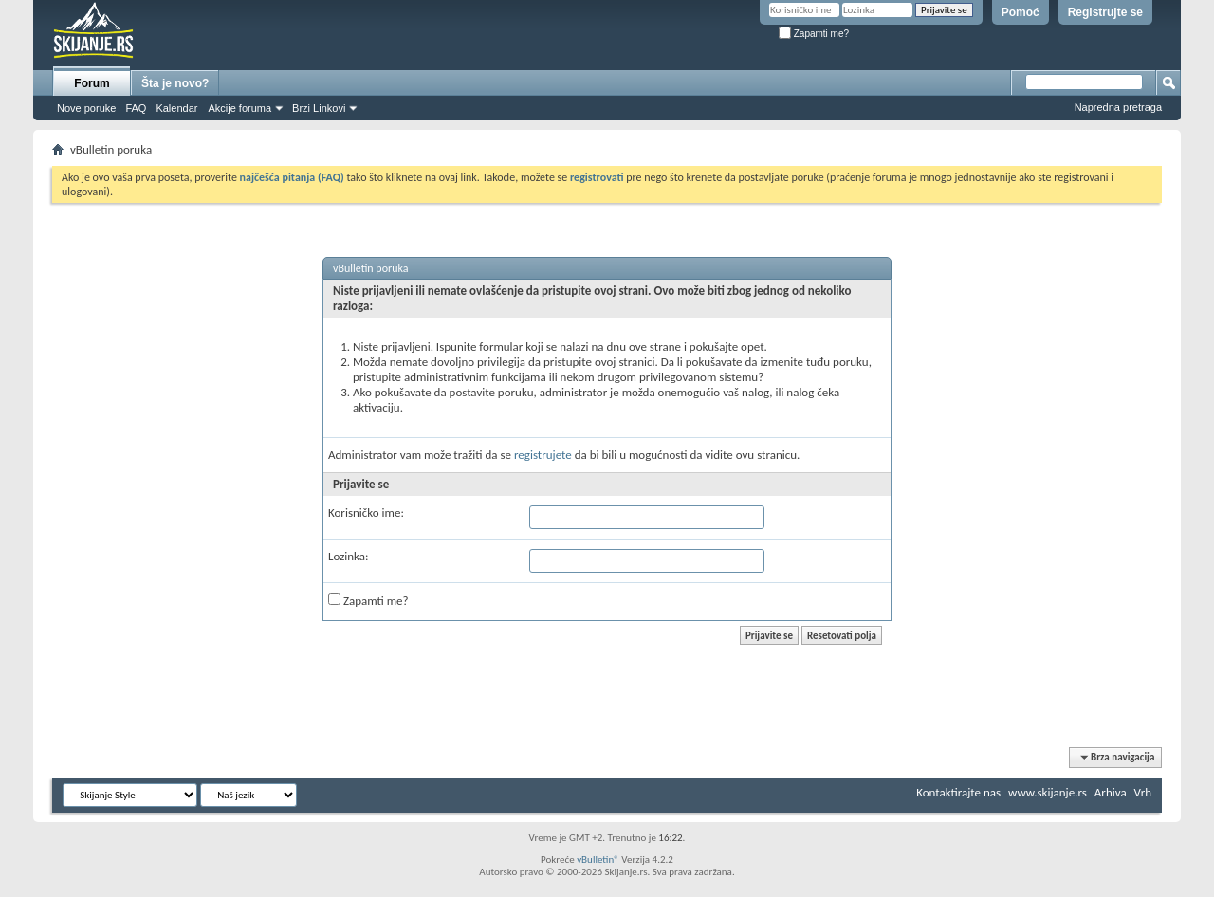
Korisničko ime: (366, 512)
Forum (91, 83)
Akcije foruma (239, 108)
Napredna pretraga (1118, 107)
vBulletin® (598, 859)
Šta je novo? (175, 83)
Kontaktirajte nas (958, 792)
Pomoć (1020, 12)
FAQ (135, 108)
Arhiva (1110, 792)
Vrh (1142, 792)
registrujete (543, 455)
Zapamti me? (814, 33)
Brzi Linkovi (318, 108)
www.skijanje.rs (1047, 792)
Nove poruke (86, 108)
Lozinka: (348, 556)
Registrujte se (1105, 12)
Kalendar (176, 108)
